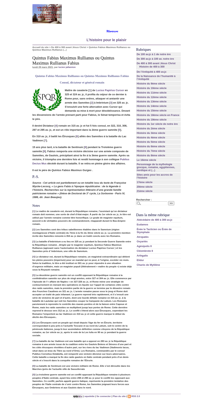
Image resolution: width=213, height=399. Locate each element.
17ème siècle (144, 182)
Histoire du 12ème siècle (152, 97)
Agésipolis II (144, 246)
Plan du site (119, 396)
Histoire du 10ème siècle (152, 88)
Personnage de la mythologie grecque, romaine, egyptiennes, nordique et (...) (156, 167)
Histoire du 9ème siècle (151, 83)
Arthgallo (142, 255)
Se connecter (103, 396)
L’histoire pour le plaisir (106, 40)
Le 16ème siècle (146, 159)
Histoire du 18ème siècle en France (158, 115)
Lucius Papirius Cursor (110, 90)
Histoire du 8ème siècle (151, 155)
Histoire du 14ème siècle (152, 106)
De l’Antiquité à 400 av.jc (151, 71)
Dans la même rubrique (153, 215)
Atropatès (143, 236)
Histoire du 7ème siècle (151, 150)
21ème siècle (144, 191)
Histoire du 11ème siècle (152, 92)
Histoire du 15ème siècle (152, 110)
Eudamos (142, 224)
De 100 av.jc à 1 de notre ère (154, 54)
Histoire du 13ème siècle (152, 101)
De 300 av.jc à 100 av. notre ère (155, 58)
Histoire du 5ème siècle (151, 141)
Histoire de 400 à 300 (152, 66)
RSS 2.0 (134, 396)
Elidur (140, 260)
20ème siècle (144, 186)
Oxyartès (142, 241)
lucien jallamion (67, 67)
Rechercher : (144, 199)
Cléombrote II (145, 250)
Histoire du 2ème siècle (151, 128)
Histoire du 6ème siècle (151, 146)
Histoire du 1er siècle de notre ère (157, 123)
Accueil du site (40, 47)
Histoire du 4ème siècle (151, 137)
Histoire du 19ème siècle (152, 119)
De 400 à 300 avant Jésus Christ (68, 47)
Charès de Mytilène (148, 264)
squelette (89, 396)
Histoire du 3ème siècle (151, 132)
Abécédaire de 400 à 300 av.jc (154, 219)
